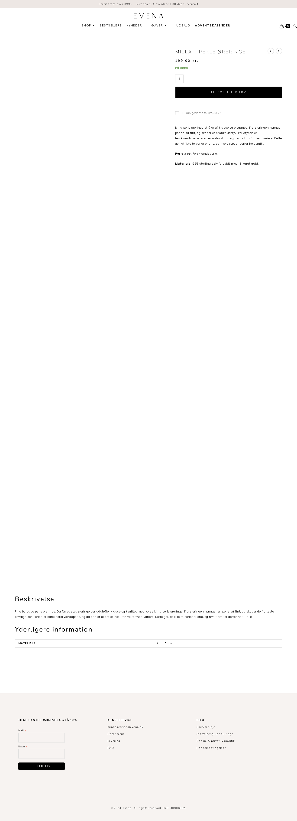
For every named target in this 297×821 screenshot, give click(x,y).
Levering (113, 741)
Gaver (159, 25)
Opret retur (115, 734)
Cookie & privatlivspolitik (216, 741)
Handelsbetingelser (211, 748)
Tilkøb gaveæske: (198, 113)
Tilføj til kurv (229, 92)
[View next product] (279, 51)
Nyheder (134, 25)
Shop (88, 25)
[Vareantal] (179, 79)
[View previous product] (271, 51)
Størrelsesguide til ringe (215, 734)
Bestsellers (111, 25)
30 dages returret (185, 4)
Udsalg (183, 25)
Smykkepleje (206, 727)
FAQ (110, 748)
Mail (22, 730)
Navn (23, 746)
